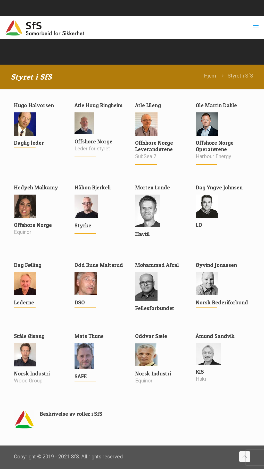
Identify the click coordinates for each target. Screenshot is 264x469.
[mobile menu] (255, 27)
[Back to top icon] (244, 456)
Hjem (210, 76)
